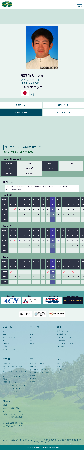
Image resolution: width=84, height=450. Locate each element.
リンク (5, 420)
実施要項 (33, 378)
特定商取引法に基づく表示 (12, 426)
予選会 (5, 346)
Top (58, 363)
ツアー (5, 331)
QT (4, 340)
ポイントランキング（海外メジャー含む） (15, 367)
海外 (31, 340)
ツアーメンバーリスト (65, 343)
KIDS (31, 346)
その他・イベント (9, 349)
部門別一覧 (7, 363)
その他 (32, 343)
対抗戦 (59, 369)
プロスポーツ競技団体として (13, 408)
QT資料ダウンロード (37, 381)
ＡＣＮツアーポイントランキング (15, 385)
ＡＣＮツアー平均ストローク (13, 391)
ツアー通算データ (63, 112)
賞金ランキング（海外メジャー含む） (15, 372)
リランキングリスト (64, 337)
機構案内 (6, 405)
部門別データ (63, 105)
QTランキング (62, 346)
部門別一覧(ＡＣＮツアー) (12, 382)
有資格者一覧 (62, 334)
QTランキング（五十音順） (39, 372)
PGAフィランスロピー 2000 (18, 151)
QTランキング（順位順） (39, 369)
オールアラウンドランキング (13, 376)
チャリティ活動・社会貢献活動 (14, 417)
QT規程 (32, 375)
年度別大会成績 (21, 112)
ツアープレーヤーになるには (13, 411)
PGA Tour (6, 343)
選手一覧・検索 (62, 331)
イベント (60, 372)
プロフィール (21, 105)
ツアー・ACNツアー (10, 337)
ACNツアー (7, 334)
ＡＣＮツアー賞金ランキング (13, 388)
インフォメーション (37, 363)
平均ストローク (8, 379)
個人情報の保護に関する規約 (13, 423)
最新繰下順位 (62, 340)
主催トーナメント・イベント (13, 414)
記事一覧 (33, 366)
